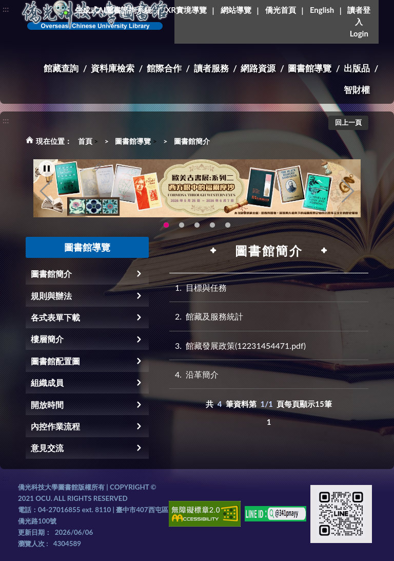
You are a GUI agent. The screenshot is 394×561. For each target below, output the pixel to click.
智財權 (357, 89)
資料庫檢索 (112, 68)
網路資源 (258, 68)
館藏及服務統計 (206, 316)
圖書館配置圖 (55, 361)
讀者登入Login (358, 21)
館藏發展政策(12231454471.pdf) (237, 345)
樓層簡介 (47, 339)
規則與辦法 (51, 296)
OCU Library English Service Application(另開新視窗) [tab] (197, 225)
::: (6, 8)
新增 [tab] (227, 225)
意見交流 (47, 448)
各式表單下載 (55, 317)
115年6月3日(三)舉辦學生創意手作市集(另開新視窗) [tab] (181, 225)
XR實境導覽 (186, 9)
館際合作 (164, 68)
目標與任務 (198, 287)
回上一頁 (348, 122)
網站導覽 (236, 9)
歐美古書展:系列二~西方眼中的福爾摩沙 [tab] (166, 225)
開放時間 (47, 404)
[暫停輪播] (46, 168)
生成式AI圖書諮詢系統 (113, 9)
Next (348, 191)
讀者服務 (211, 68)
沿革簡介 (194, 374)
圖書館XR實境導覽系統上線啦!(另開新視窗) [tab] (212, 225)
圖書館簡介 (192, 141)
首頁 (85, 141)
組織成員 (47, 382)
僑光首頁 (280, 9)
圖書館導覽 (309, 68)
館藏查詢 (61, 68)
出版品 (357, 68)
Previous (46, 191)
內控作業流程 (55, 426)
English (322, 9)
